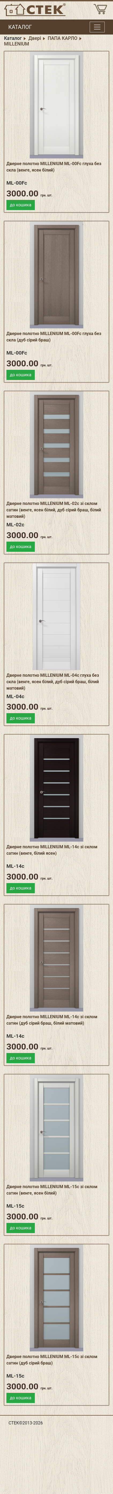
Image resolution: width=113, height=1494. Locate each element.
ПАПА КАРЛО (62, 38)
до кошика (20, 204)
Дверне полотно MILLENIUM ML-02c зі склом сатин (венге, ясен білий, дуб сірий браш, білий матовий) (53, 510)
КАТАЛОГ (20, 27)
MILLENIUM (16, 44)
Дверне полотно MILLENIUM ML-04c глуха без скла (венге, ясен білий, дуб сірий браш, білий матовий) (52, 682)
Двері (34, 38)
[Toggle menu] (97, 27)
